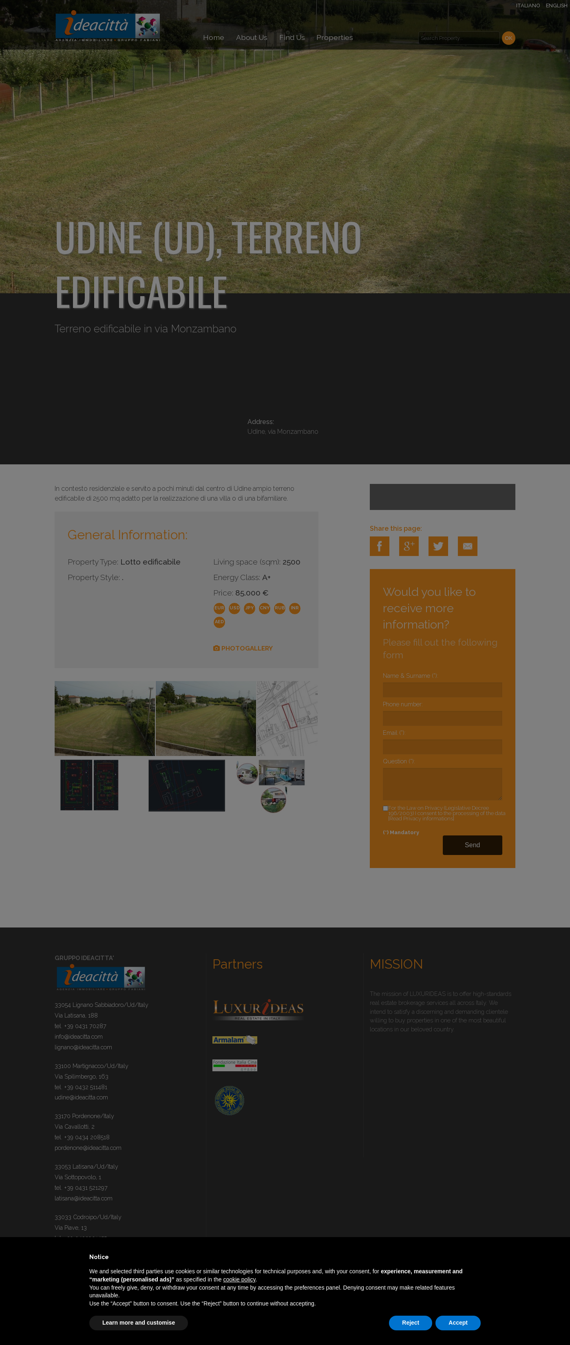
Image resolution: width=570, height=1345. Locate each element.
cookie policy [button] (239, 1279)
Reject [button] (410, 1322)
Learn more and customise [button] (138, 1322)
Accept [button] (458, 1322)
